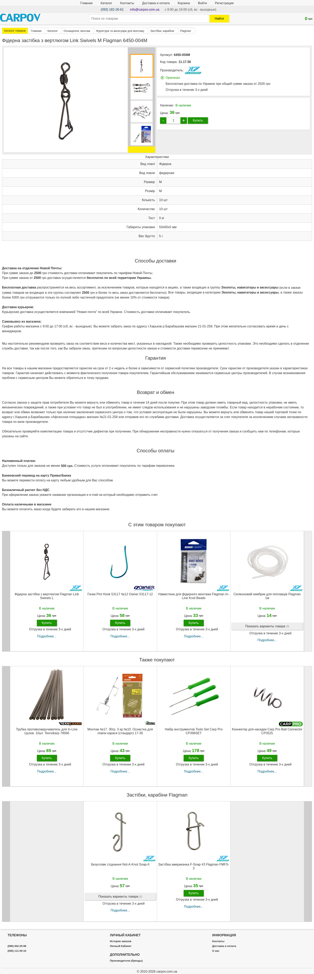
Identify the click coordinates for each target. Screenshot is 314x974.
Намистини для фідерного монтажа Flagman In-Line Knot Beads (193, 596)
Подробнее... (46, 636)
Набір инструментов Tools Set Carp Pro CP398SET (193, 731)
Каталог (106, 3)
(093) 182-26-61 (112, 9)
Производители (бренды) (126, 960)
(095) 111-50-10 (17, 951)
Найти (219, 18)
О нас (215, 951)
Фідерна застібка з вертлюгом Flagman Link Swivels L (47, 596)
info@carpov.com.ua (144, 9)
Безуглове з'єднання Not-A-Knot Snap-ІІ (120, 864)
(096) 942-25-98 (17, 946)
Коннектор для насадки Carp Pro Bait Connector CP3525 (267, 731)
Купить (198, 120)
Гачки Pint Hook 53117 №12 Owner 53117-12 (120, 594)
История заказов (120, 941)
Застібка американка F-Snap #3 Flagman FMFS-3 (193, 866)
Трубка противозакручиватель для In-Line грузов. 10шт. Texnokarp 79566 (46, 731)
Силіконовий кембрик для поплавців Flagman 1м (267, 596)
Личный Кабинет (121, 946)
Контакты (127, 3)
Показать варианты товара (267, 626)
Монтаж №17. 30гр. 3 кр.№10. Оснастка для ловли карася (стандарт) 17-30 (120, 731)
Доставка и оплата (156, 3)
